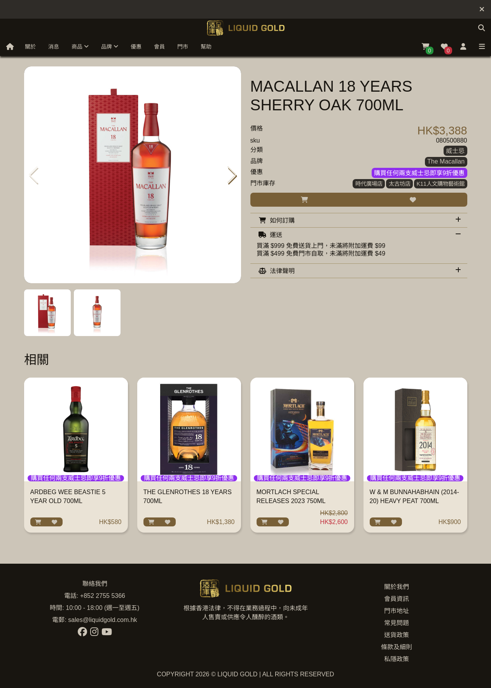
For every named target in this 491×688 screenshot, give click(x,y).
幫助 (206, 47)
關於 (30, 47)
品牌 (109, 47)
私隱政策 (396, 659)
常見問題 (396, 623)
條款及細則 (396, 647)
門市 (182, 47)
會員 (159, 47)
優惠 (136, 47)
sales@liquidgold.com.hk (102, 620)
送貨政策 (396, 635)
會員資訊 (396, 599)
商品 (80, 47)
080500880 (451, 140)
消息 (53, 47)
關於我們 (396, 586)
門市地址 (396, 611)
